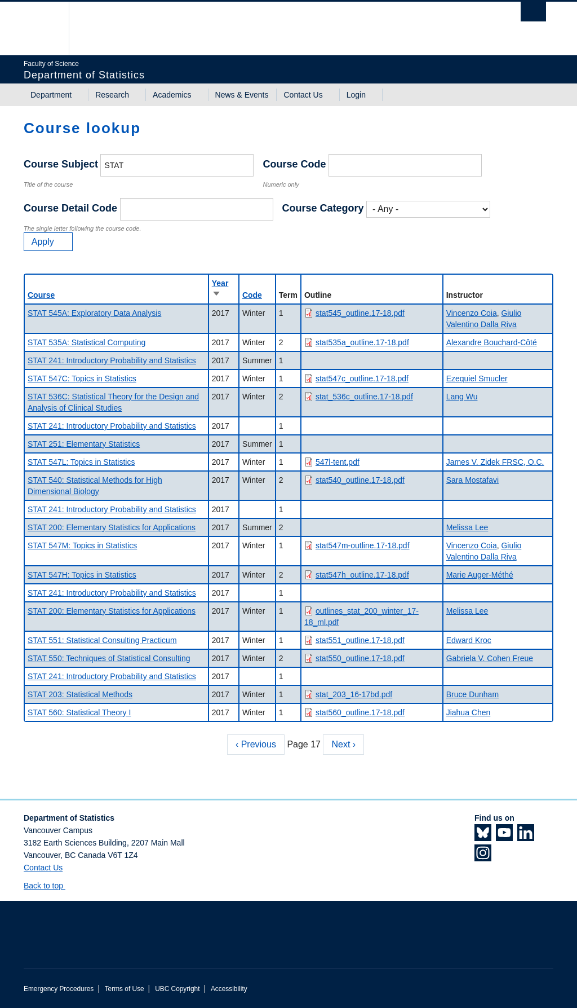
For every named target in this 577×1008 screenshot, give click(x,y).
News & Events (242, 94)
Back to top (49, 885)
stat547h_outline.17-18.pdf (362, 574)
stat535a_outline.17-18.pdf (362, 342)
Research (112, 94)
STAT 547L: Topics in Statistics (81, 461)
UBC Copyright (177, 989)
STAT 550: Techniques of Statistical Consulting (109, 658)
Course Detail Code (70, 208)
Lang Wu (462, 396)
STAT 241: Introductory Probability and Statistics (112, 360)
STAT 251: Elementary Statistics (84, 443)
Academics (172, 94)
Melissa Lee (467, 527)
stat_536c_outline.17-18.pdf (364, 396)
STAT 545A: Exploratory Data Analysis (94, 313)
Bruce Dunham (472, 694)
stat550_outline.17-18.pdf (360, 658)
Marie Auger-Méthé (479, 574)
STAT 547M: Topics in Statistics (82, 545)
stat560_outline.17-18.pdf (360, 712)
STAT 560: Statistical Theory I (79, 712)
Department (51, 94)
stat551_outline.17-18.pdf (360, 640)
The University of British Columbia (50, 28)
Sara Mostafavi (472, 480)
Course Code (294, 164)
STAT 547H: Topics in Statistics (82, 574)
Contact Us (302, 94)
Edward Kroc (468, 640)
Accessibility (229, 989)
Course (41, 295)
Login (356, 94)
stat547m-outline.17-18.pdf (363, 545)
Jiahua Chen (468, 712)
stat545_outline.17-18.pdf (360, 313)
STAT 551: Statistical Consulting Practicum (102, 640)
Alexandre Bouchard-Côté (491, 342)
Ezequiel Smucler (477, 378)
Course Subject (61, 164)
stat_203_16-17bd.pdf (354, 694)
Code (252, 295)
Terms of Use (124, 989)
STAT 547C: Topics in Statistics (82, 378)
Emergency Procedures (59, 989)
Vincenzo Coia (471, 313)
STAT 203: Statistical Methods (80, 694)
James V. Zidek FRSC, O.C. (495, 461)
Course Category (323, 208)
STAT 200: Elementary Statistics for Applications (112, 527)
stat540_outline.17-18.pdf (360, 480)
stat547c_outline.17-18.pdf (362, 378)
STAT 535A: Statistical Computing (86, 342)
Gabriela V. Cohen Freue (489, 658)
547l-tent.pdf (337, 461)
